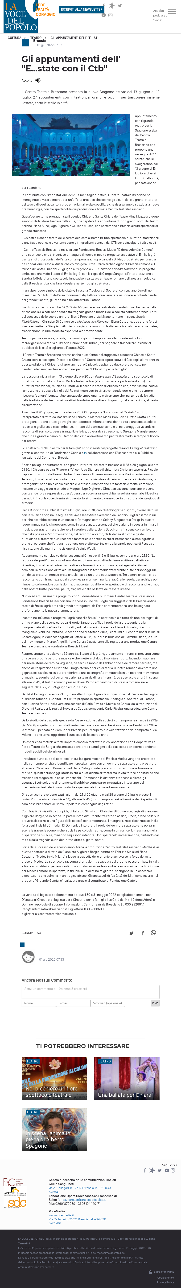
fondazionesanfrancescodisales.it (82, 1195)
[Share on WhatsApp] (154, 934)
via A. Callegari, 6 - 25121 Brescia (71, 1183)
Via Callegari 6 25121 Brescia (68, 1215)
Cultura (14, 38)
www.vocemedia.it (61, 1211)
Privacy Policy (165, 1277)
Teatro (35, 38)
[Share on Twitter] (131, 934)
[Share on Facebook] (143, 934)
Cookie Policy (165, 1273)
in (85, 453)
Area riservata (161, 1267)
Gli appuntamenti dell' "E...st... (75, 38)
